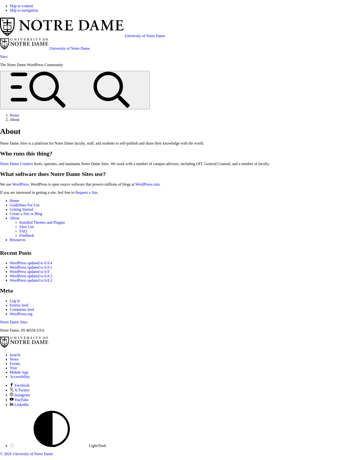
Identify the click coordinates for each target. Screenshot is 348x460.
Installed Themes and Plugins (42, 222)
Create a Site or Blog (26, 214)
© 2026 (6, 454)
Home (14, 201)
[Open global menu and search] (75, 90)
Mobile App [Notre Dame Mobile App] (19, 372)
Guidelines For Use (25, 205)
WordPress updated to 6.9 (29, 272)
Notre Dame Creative (16, 164)
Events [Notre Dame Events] (15, 364)
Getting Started (21, 209)
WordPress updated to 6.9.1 (31, 267)
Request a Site (86, 192)
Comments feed (22, 309)
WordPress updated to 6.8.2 (31, 280)
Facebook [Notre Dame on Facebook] (19, 385)
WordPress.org (21, 314)
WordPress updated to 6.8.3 (31, 276)
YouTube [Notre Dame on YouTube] (19, 400)
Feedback (26, 235)
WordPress (20, 184)
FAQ (23, 231)
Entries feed (19, 305)
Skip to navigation (24, 10)
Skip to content (21, 6)
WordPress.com (147, 184)
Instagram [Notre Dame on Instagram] (20, 395)
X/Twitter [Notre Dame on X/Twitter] (19, 390)
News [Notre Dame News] (14, 359)
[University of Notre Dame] (24, 347)
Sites (3, 57)
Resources (18, 240)
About (14, 218)
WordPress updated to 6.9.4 (31, 263)
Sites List (26, 227)
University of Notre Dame (33, 454)
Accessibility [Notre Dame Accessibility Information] (20, 377)
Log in (15, 301)
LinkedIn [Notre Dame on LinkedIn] (19, 405)
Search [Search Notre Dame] (15, 355)
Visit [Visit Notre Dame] (13, 368)
